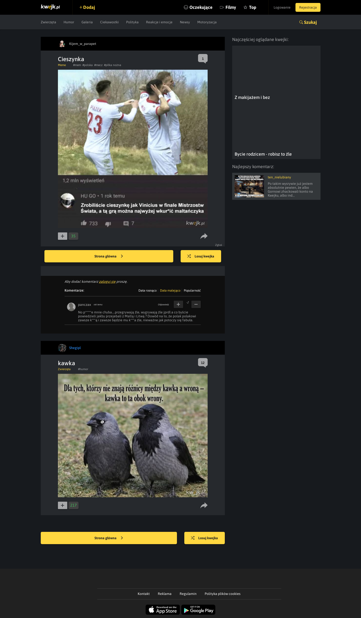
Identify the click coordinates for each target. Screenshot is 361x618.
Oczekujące (201, 7)
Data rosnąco (147, 290)
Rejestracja (308, 7)
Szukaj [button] (310, 22)
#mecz (98, 65)
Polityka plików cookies (223, 594)
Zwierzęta (48, 22)
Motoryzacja (207, 22)
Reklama (165, 594)
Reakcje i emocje (159, 22)
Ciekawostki (109, 22)
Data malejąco (170, 290)
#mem (77, 65)
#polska (87, 65)
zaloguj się (107, 281)
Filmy (231, 7)
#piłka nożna (112, 65)
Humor (69, 22)
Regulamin (188, 594)
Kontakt (144, 594)
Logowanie (282, 7)
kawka (66, 363)
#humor (83, 369)
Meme (62, 65)
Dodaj (89, 7)
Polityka (132, 22)
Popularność (192, 290)
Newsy (185, 22)
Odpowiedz (163, 304)
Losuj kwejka (200, 256)
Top (252, 7)
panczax (84, 305)
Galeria (87, 22)
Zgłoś (218, 244)
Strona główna (108, 256)
